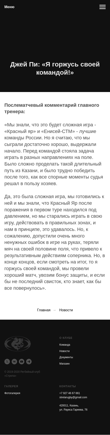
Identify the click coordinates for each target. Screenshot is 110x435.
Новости (66, 310)
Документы (66, 357)
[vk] (14, 361)
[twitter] (7, 361)
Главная (43, 310)
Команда (65, 344)
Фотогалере (11, 393)
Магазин (65, 363)
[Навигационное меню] (102, 7)
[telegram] (29, 361)
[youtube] (21, 361)
